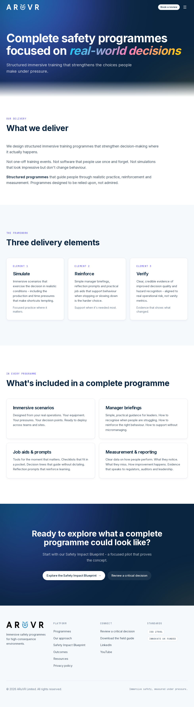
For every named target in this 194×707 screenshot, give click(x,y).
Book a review (168, 7)
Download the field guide (117, 638)
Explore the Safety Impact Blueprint (74, 578)
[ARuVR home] (22, 7)
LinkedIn (106, 645)
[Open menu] (184, 7)
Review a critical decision (129, 578)
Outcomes (60, 652)
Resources (60, 659)
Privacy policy (62, 666)
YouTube (106, 652)
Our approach (62, 638)
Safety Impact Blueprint (69, 645)
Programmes (62, 631)
